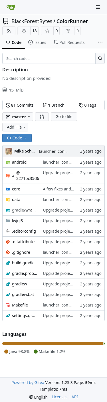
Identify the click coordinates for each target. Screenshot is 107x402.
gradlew (19, 284)
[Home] (11, 7)
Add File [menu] (16, 127)
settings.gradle (24, 315)
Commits (20, 105)
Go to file (63, 116)
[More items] (100, 42)
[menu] (38, 397)
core (16, 189)
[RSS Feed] (8, 31)
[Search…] (100, 58)
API (75, 396)
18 (34, 30)
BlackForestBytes (31, 21)
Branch (54, 105)
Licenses (60, 396)
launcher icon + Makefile (62, 151)
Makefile (20, 305)
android (19, 162)
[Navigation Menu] (98, 7)
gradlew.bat (23, 294)
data (16, 199)
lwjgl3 (17, 220)
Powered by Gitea (27, 382)
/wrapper (24, 210)
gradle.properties (24, 273)
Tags (87, 105)
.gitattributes (24, 241)
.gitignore (21, 252)
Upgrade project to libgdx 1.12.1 (73, 172)
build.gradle (23, 262)
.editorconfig (24, 231)
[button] (42, 116)
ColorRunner (72, 21)
